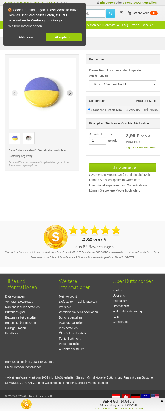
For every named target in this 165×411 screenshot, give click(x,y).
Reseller (147, 25)
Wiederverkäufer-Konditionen (78, 312)
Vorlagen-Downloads (19, 301)
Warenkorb (143, 13)
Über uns (119, 295)
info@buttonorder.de (18, 2)
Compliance (120, 322)
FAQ (125, 25)
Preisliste (65, 307)
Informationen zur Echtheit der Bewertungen (119, 408)
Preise (135, 25)
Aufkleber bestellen (71, 349)
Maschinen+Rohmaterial (103, 25)
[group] (15, 138)
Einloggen (107, 2)
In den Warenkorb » (123, 167)
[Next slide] (70, 93)
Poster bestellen (69, 343)
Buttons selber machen (20, 322)
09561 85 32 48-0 (44, 2)
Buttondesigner (15, 312)
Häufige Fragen (15, 328)
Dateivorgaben (15, 296)
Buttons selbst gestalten (21, 317)
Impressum (120, 300)
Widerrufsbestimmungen (129, 311)
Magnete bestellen (71, 322)
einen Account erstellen (140, 2)
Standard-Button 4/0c (105, 110)
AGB (116, 316)
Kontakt (118, 290)
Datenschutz (121, 306)
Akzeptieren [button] (63, 37)
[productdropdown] (122, 84)
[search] (110, 13)
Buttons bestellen (70, 317)
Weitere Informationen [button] (25, 26)
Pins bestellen (68, 328)
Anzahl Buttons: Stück (103, 139)
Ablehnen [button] (26, 37)
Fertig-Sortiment (69, 338)
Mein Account (68, 296)
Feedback (11, 333)
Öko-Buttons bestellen (74, 333)
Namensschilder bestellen (22, 307)
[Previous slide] (15, 93)
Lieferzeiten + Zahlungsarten (78, 301)
